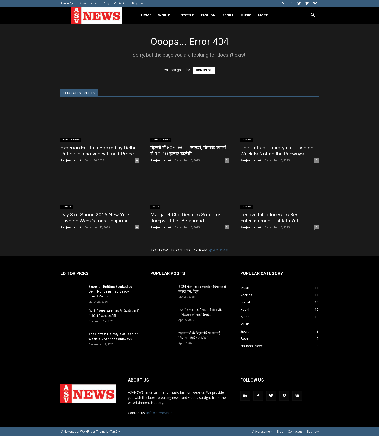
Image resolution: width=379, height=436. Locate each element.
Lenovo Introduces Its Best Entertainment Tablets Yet (270, 218)
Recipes (67, 206)
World (164, 15)
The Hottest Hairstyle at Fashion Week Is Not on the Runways (276, 151)
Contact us (121, 3)
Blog (106, 3)
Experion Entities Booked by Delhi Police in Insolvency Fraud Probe (97, 151)
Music (246, 15)
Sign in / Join (68, 3)
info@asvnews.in (159, 412)
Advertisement (89, 3)
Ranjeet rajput (70, 160)
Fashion (208, 15)
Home (146, 15)
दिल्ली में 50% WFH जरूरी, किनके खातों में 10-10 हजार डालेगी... (188, 151)
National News (71, 139)
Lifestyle (185, 15)
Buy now (137, 3)
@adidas (218, 250)
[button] (313, 15)
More (263, 15)
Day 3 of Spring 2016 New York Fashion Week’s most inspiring (95, 218)
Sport (228, 15)
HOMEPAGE (203, 70)
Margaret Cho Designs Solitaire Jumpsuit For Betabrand (185, 218)
